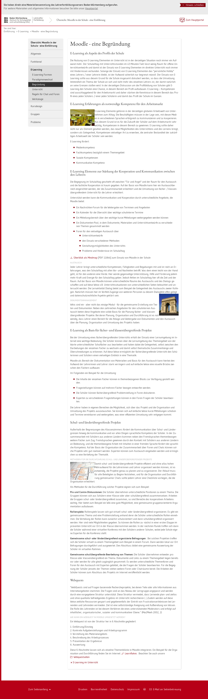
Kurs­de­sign (36, 106)
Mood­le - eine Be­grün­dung (45, 31)
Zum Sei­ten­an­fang (39, 689)
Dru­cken (82, 689)
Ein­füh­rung (9, 31)
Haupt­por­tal (91, 8)
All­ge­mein (36, 53)
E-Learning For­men (42, 74)
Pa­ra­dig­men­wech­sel (42, 79)
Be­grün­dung (38, 84)
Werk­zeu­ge (37, 99)
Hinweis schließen (193, 4)
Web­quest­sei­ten (82, 657)
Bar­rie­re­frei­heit (99, 689)
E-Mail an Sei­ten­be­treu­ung (165, 689)
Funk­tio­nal (36, 61)
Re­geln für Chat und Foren (45, 94)
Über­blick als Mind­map (85, 257)
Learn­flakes (131, 653)
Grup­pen (35, 114)
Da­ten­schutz (117, 689)
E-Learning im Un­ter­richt (85, 662)
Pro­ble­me (36, 122)
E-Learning (23, 31)
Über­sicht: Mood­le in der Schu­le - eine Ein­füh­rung (81, 20)
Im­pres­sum (133, 689)
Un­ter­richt (37, 89)
